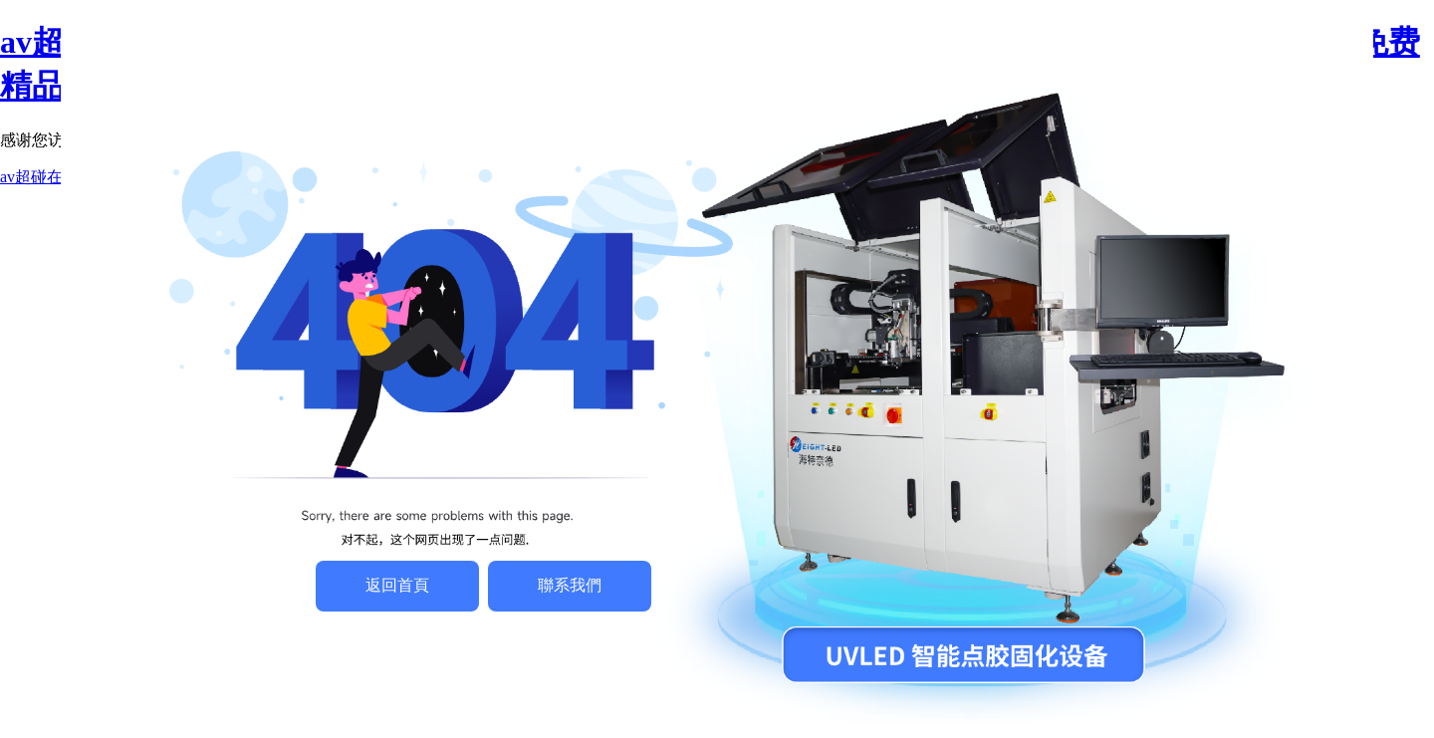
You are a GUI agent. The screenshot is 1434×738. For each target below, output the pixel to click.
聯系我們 (569, 585)
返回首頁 (397, 585)
